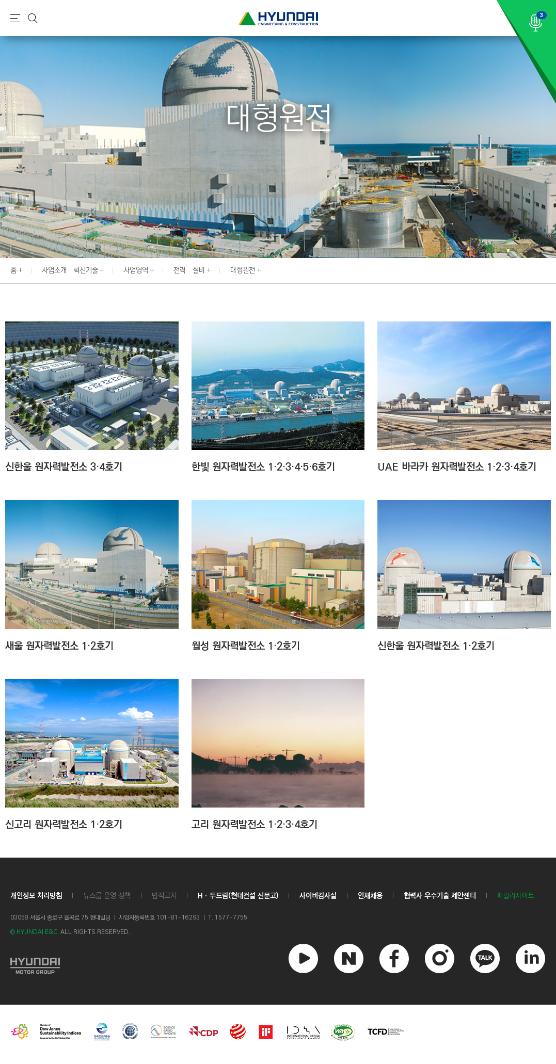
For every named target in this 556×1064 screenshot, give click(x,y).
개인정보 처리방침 (36, 895)
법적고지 (164, 895)
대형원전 (242, 270)
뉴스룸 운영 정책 (107, 895)
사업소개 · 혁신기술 (70, 270)
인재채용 (370, 895)
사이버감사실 (318, 895)
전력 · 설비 (189, 270)
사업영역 (135, 270)
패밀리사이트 (515, 896)
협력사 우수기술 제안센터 (440, 895)
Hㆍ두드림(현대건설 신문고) (238, 895)
